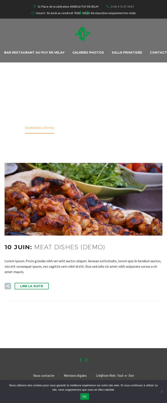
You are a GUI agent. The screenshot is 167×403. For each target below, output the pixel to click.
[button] (8, 286)
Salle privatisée (127, 52)
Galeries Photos (88, 52)
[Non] (161, 391)
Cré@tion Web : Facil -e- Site (115, 375)
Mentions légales (75, 375)
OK (84, 396)
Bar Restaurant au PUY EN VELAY (34, 52)
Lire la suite (31, 286)
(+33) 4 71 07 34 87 (122, 6)
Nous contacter (44, 375)
